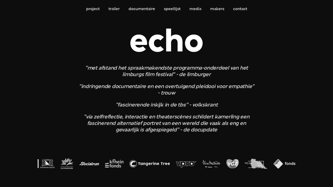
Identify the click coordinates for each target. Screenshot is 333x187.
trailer (114, 9)
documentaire (142, 9)
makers (217, 9)
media (195, 9)
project (93, 9)
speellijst (172, 9)
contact (240, 9)
